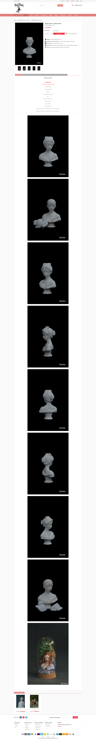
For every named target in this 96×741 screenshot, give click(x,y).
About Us (16, 724)
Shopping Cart (78, 5)
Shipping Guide (37, 729)
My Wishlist (27, 727)
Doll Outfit (76, 15)
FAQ (15, 727)
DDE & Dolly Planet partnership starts (64, 724)
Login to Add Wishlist (71, 33)
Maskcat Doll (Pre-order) (21, 20)
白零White (56, 15)
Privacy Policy (47, 724)
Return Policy (37, 727)
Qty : (45, 33)
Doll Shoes (70, 15)
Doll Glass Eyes (44, 15)
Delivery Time (37, 724)
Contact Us (48, 737)
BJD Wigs (36, 15)
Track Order (27, 724)
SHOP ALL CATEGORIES (19, 15)
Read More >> (59, 726)
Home (31, 15)
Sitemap (53, 737)
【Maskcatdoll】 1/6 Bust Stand (36, 20)
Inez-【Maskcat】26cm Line (20, 708)
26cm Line (28, 20)
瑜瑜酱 (50, 15)
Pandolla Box (63, 15)
